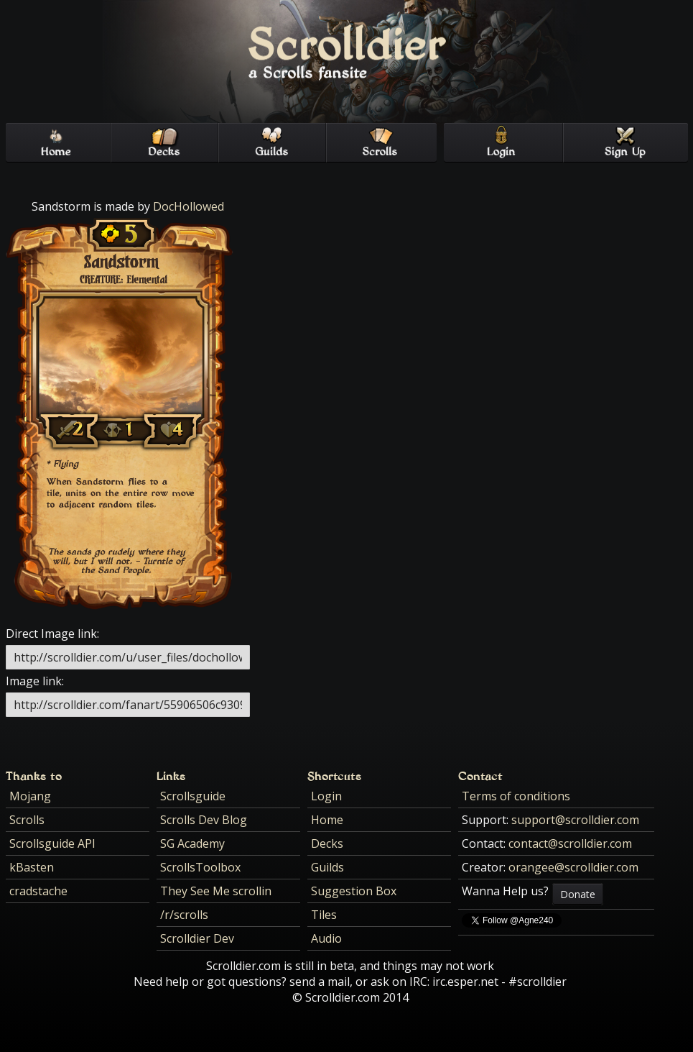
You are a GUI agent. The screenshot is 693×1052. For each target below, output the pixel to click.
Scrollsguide (192, 796)
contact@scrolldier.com (570, 843)
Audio (326, 938)
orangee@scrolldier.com (573, 867)
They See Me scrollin (215, 891)
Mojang (30, 796)
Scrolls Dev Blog (203, 820)
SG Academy (192, 843)
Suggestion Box (353, 891)
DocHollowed (188, 206)
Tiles (324, 915)
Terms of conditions (516, 796)
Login (326, 796)
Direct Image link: (52, 633)
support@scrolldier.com (575, 820)
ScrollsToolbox (200, 867)
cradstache (38, 891)
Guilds (327, 867)
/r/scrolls (184, 915)
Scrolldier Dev (197, 938)
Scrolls (27, 820)
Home (327, 820)
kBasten (31, 867)
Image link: (35, 681)
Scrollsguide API (52, 843)
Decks (327, 843)
